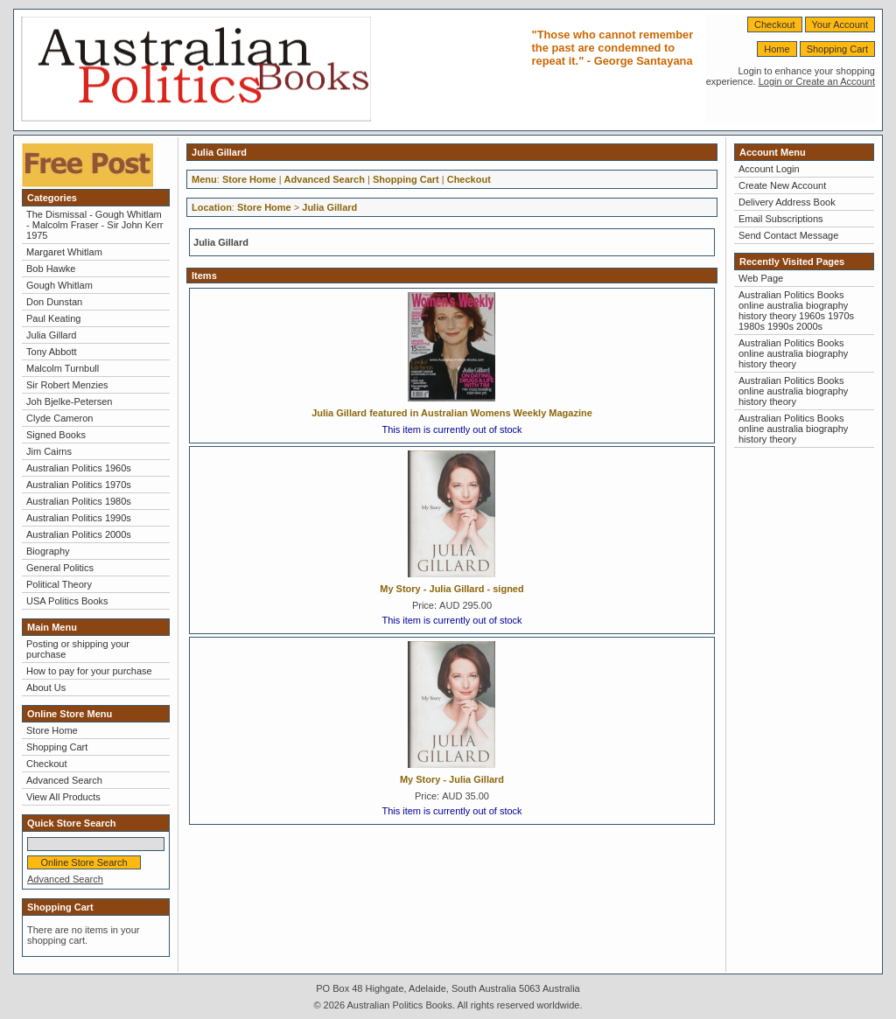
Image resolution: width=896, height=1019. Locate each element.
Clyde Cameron (59, 418)
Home (776, 49)
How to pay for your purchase (89, 671)
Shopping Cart (837, 49)
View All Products (63, 797)
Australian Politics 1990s (78, 518)
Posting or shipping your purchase (78, 649)
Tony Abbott (51, 351)
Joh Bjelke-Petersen (69, 401)
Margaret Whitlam (64, 252)
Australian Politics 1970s (78, 484)
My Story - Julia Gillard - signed (451, 588)
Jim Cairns (49, 451)
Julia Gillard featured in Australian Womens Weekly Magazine (452, 413)
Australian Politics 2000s (78, 534)
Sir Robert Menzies (67, 385)
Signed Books (56, 434)
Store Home (52, 730)
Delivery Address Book (787, 202)
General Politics (60, 567)
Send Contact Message (788, 235)
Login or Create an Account (817, 81)
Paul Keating (53, 318)
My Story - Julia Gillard (452, 779)
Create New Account (782, 185)
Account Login (769, 169)
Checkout (774, 24)
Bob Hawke (50, 268)
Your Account (840, 24)
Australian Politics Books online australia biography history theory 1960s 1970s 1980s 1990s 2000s (796, 311)
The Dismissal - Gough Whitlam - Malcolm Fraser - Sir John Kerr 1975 (94, 225)
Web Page (760, 278)
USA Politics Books (67, 601)
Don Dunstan (54, 302)
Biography (48, 551)
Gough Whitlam (59, 285)
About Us (46, 687)
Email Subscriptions (780, 218)
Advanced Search (64, 780)
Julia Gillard (51, 335)
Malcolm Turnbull (62, 368)
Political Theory (59, 584)
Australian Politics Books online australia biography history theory (793, 353)
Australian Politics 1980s (78, 501)
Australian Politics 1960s (78, 468)
